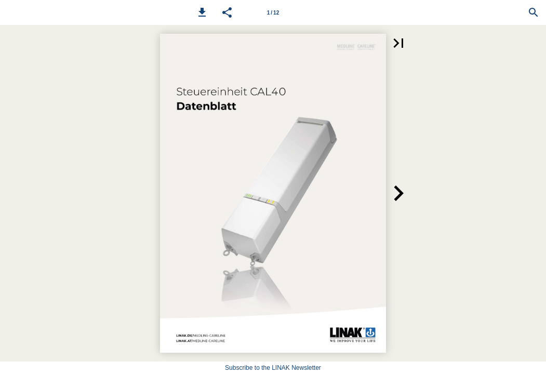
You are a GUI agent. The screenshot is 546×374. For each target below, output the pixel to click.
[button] (202, 12)
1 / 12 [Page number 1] (273, 13)
